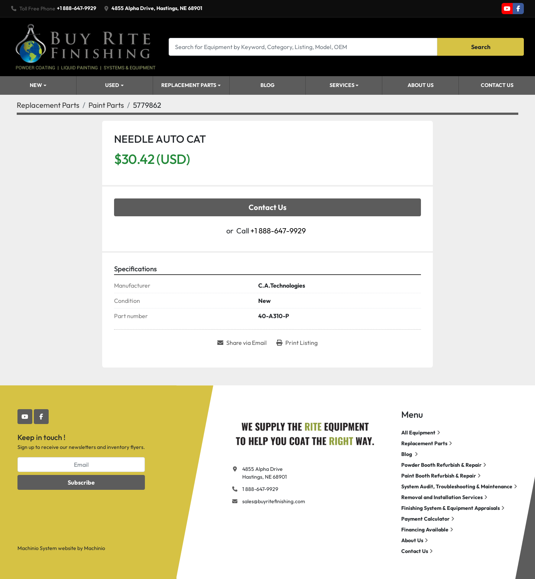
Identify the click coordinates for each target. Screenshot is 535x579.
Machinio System (37, 548)
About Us (421, 85)
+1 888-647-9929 (76, 8)
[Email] (81, 464)
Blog (267, 85)
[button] (115, 85)
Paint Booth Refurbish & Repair (438, 475)
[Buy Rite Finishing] (304, 432)
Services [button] (342, 85)
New (36, 85)
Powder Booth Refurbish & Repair (441, 465)
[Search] (303, 46)
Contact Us (497, 85)
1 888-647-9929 (260, 489)
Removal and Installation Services (442, 497)
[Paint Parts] (106, 105)
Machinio (94, 548)
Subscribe (81, 482)
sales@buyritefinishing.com (273, 501)
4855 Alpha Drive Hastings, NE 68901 (264, 473)
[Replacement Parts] (48, 105)
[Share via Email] (242, 343)
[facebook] (518, 8)
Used (112, 85)
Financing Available (424, 529)
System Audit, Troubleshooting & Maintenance (456, 486)
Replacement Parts (188, 85)
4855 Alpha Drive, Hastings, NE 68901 (156, 8)
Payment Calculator (425, 518)
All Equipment (418, 432)
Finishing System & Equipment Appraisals (450, 508)
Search (480, 47)
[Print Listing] (297, 343)
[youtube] (507, 8)
